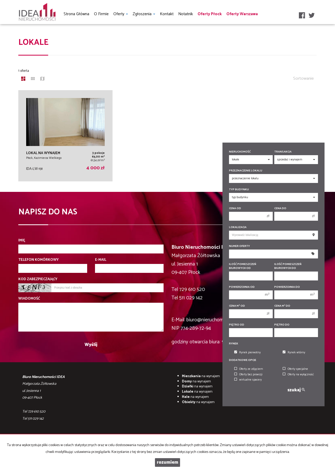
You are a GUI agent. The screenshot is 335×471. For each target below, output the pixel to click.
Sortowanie (303, 78)
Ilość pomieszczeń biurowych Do (288, 266)
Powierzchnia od (242, 287)
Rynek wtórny (294, 352)
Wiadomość (29, 298)
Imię (21, 240)
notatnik (185, 14)
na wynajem (201, 376)
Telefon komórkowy (38, 260)
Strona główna (76, 14)
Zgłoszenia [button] (144, 14)
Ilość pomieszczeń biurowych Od (242, 266)
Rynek (233, 344)
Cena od (235, 208)
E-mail (100, 260)
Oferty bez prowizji (248, 374)
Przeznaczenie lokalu (245, 171)
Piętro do (281, 325)
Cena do (280, 208)
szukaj (296, 390)
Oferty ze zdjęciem (248, 369)
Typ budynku (239, 190)
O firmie (101, 14)
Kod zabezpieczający (37, 279)
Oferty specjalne (295, 369)
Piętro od (236, 325)
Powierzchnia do (287, 287)
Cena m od (237, 306)
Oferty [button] (120, 14)
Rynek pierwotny (247, 352)
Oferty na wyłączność (298, 374)
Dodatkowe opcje (242, 360)
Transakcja (283, 152)
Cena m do (282, 306)
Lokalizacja (238, 227)
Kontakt (167, 14)
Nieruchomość (240, 152)
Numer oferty (239, 246)
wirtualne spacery (248, 379)
